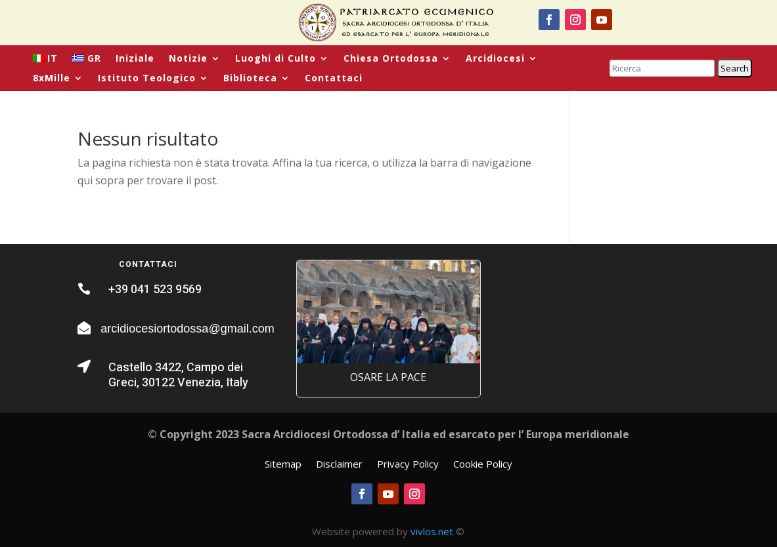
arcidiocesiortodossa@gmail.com (187, 328)
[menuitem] (45, 61)
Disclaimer (339, 464)
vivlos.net (432, 531)
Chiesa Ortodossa (391, 59)
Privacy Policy (408, 464)
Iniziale (135, 59)
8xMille (51, 78)
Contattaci (334, 78)
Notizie (188, 59)
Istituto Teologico (147, 78)
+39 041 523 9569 (155, 289)
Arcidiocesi (495, 59)
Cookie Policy (482, 464)
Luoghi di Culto (275, 59)
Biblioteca (250, 78)
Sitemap (283, 464)
